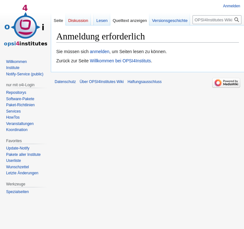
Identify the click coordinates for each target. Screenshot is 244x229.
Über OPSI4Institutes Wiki (102, 82)
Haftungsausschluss (144, 82)
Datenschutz (65, 82)
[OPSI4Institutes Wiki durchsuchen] (217, 19)
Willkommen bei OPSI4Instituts (120, 60)
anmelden (100, 51)
